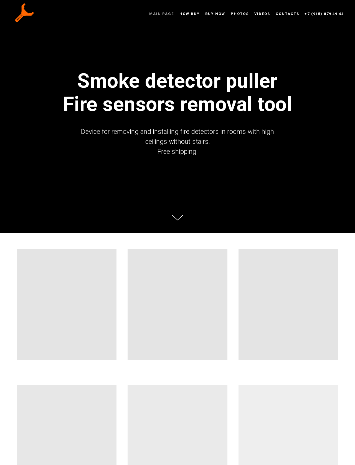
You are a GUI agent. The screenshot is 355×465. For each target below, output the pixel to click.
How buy (189, 14)
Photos (240, 14)
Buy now (215, 14)
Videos (262, 14)
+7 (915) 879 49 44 (324, 14)
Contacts (287, 14)
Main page (161, 14)
